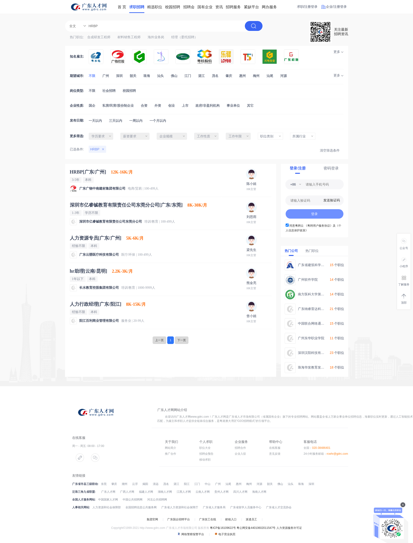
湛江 (201, 76)
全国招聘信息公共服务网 (141, 507)
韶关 (133, 76)
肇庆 (228, 76)
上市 (185, 105)
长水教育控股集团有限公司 (99, 287)
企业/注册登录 (336, 6)
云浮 (135, 484)
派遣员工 (251, 519)
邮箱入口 (231, 519)
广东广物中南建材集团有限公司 (102, 188)
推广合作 (170, 453)
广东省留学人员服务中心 (245, 507)
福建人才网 (146, 491)
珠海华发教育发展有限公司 (318, 367)
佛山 (174, 76)
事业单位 (233, 105)
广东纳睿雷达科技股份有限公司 (321, 309)
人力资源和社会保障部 (106, 507)
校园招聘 (129, 91)
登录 (314, 214)
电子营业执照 (225, 534)
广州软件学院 (308, 279)
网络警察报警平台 (191, 534)
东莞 (104, 484)
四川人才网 (240, 491)
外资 (157, 105)
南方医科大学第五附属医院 (318, 294)
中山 (207, 484)
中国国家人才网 (108, 499)
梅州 (256, 76)
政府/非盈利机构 (208, 105)
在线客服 (274, 448)
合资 (144, 105)
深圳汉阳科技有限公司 (314, 353)
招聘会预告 (206, 453)
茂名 (215, 76)
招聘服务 (233, 7)
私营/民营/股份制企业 (118, 105)
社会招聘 (109, 91)
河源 (283, 76)
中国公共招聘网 (132, 499)
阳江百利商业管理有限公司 (99, 320)
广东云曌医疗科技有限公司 (99, 254)
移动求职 (205, 459)
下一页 (181, 340)
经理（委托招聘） (184, 37)
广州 (105, 76)
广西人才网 (127, 491)
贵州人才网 (221, 491)
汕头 (160, 76)
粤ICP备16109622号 (223, 528)
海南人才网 (259, 491)
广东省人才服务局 (214, 507)
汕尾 (270, 76)
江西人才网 (184, 491)
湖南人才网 (165, 491)
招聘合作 (240, 448)
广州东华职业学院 (311, 338)
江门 (187, 76)
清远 (156, 484)
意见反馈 (274, 453)
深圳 (119, 76)
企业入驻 (240, 453)
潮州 (124, 484)
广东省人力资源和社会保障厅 (179, 507)
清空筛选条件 (330, 150)
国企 (92, 105)
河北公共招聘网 (157, 499)
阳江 (187, 484)
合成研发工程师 (98, 37)
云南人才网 (203, 491)
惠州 (242, 76)
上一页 (159, 340)
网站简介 (170, 448)
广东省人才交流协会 (279, 507)
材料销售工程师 (129, 37)
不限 (92, 76)
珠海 (146, 76)
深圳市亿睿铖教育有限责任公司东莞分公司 (110, 221)
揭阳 (145, 484)
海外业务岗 (156, 37)
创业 (171, 105)
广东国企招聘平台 (178, 519)
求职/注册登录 (307, 6)
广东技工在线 (207, 519)
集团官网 (152, 519)
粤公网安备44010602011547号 (256, 528)
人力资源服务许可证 (289, 528)
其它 (250, 105)
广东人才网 (108, 491)
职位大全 (205, 448)
